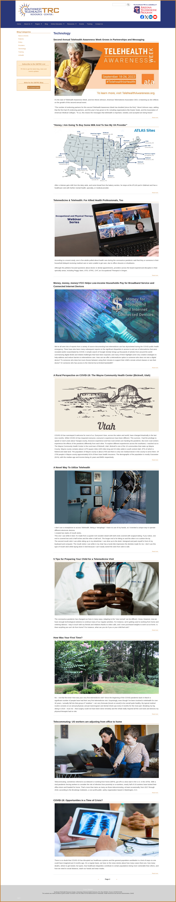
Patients (21, 39)
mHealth (21, 55)
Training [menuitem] (89, 24)
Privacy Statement (88, 889)
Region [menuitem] (38, 24)
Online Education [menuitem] (57, 24)
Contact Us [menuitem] (99, 24)
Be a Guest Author (34, 87)
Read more (155, 117)
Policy (20, 42)
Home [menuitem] (19, 24)
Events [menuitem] (81, 24)
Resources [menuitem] (71, 24)
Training (21, 52)
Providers (21, 45)
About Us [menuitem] (28, 24)
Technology (22, 49)
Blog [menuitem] (46, 24)
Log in (18, 898)
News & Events (23, 36)
